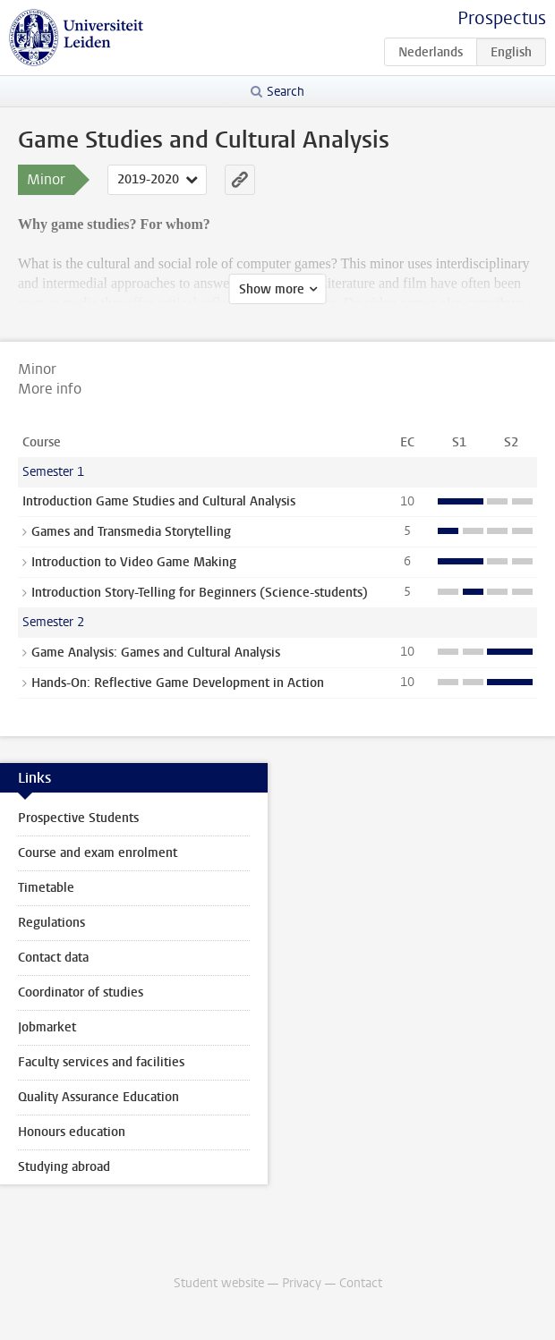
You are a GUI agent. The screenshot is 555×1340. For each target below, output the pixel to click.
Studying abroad (64, 1166)
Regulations (51, 922)
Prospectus (501, 18)
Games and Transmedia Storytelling (131, 531)
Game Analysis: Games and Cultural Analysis (155, 652)
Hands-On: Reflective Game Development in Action (177, 682)
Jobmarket (47, 1027)
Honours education (71, 1132)
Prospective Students (78, 818)
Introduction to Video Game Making (133, 562)
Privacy (301, 1283)
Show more (271, 289)
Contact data (53, 957)
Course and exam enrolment (97, 852)
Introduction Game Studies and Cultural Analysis (158, 501)
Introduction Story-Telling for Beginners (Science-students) (199, 592)
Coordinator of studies (80, 992)
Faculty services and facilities (101, 1062)
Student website (219, 1283)
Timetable (46, 887)
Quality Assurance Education (98, 1097)
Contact (360, 1283)
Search (285, 91)
